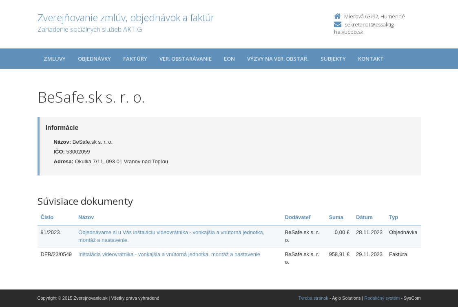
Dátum (364, 217)
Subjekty (333, 58)
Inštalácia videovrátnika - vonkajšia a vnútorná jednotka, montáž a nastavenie (169, 254)
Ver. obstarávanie (185, 58)
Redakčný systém (382, 298)
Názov (86, 217)
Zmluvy (55, 58)
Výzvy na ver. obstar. (277, 58)
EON (229, 58)
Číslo (47, 217)
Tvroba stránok (313, 298)
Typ (393, 217)
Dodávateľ (298, 217)
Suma (336, 217)
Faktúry (135, 58)
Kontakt (371, 58)
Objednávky (94, 58)
